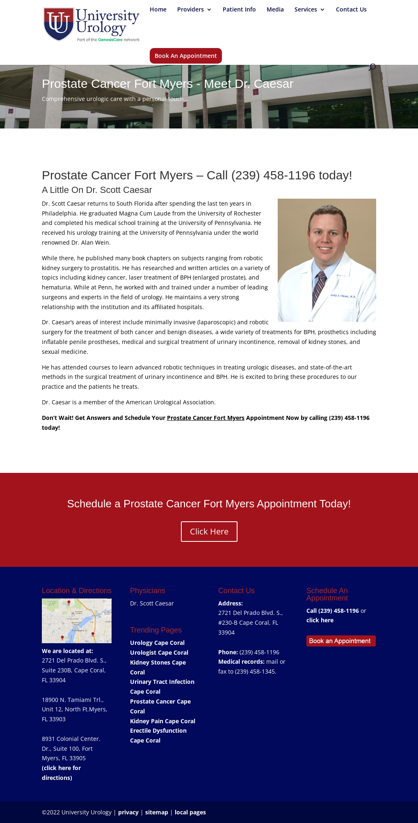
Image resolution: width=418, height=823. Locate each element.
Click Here (209, 531)
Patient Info (239, 10)
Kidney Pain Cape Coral (162, 721)
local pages (190, 812)
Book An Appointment (186, 56)
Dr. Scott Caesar (152, 603)
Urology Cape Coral (157, 642)
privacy (128, 812)
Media (275, 10)
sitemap (156, 812)
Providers (190, 10)
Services (306, 10)
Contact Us (351, 10)
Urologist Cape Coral (159, 652)
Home (158, 10)
